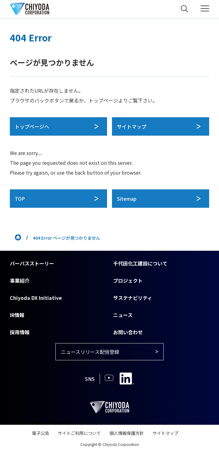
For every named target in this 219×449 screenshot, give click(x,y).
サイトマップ (165, 433)
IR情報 (17, 315)
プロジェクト (128, 280)
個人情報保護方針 (127, 433)
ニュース (123, 315)
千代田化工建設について (140, 263)
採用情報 (20, 332)
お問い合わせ (128, 332)
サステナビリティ (132, 297)
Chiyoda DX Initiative (36, 297)
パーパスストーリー (32, 263)
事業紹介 (20, 280)
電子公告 (40, 433)
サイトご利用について (79, 433)
